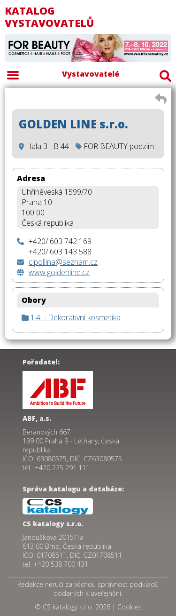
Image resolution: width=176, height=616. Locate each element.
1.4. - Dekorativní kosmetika (76, 317)
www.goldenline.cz (59, 272)
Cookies (129, 606)
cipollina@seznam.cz (63, 262)
